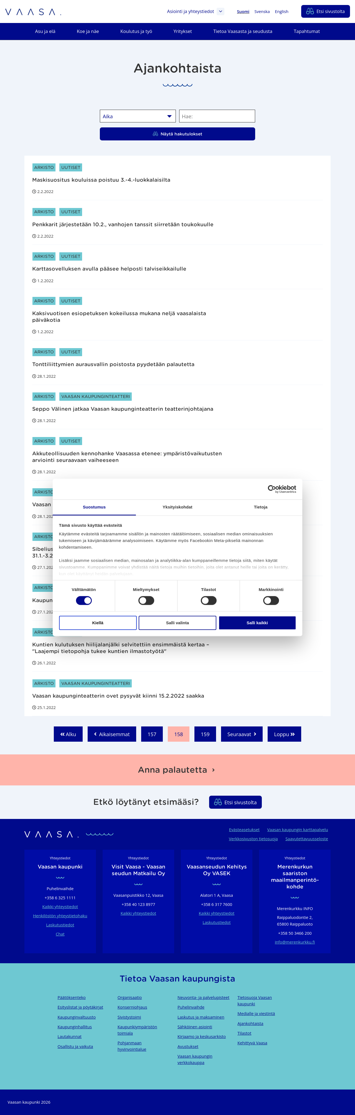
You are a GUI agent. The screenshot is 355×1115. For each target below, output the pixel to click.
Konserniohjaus (132, 1007)
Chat (60, 934)
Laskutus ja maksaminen (201, 1017)
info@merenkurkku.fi (295, 942)
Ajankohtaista (250, 1023)
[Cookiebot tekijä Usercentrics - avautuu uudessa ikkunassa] (272, 489)
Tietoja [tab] (261, 507)
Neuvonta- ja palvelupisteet (203, 997)
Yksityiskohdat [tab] (177, 507)
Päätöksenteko (72, 997)
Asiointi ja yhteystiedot (195, 12)
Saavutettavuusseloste (306, 838)
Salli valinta (177, 622)
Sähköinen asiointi (195, 1026)
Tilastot (244, 1033)
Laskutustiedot (60, 925)
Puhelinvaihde (191, 1007)
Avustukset (188, 1046)
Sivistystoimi (129, 1017)
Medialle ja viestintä (256, 1013)
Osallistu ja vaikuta (75, 1046)
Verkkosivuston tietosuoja (253, 838)
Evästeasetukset (244, 829)
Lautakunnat (70, 1036)
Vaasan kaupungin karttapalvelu (297, 829)
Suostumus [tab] (94, 507)
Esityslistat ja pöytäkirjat (80, 1007)
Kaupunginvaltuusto (77, 1017)
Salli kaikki (257, 622)
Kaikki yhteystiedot (60, 906)
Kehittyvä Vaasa (252, 1042)
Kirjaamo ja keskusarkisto (202, 1036)
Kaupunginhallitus (75, 1026)
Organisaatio (130, 997)
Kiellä (97, 622)
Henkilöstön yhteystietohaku (60, 915)
